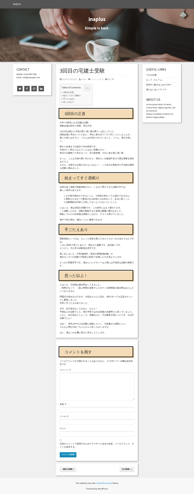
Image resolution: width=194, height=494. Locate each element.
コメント (65, 369)
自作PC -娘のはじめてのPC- (159, 84)
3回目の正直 (68, 92)
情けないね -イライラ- (156, 89)
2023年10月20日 (68, 79)
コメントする (96, 79)
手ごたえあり (69, 99)
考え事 (111, 79)
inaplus (17, 4)
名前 (63, 404)
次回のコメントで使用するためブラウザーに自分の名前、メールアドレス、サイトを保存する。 (97, 445)
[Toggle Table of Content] (85, 88)
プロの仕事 (151, 75)
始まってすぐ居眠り (72, 95)
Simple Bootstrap (104, 483)
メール (64, 416)
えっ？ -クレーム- (154, 79)
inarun (83, 79)
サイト (63, 428)
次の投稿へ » (127, 469)
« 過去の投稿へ (68, 469)
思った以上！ (69, 102)
